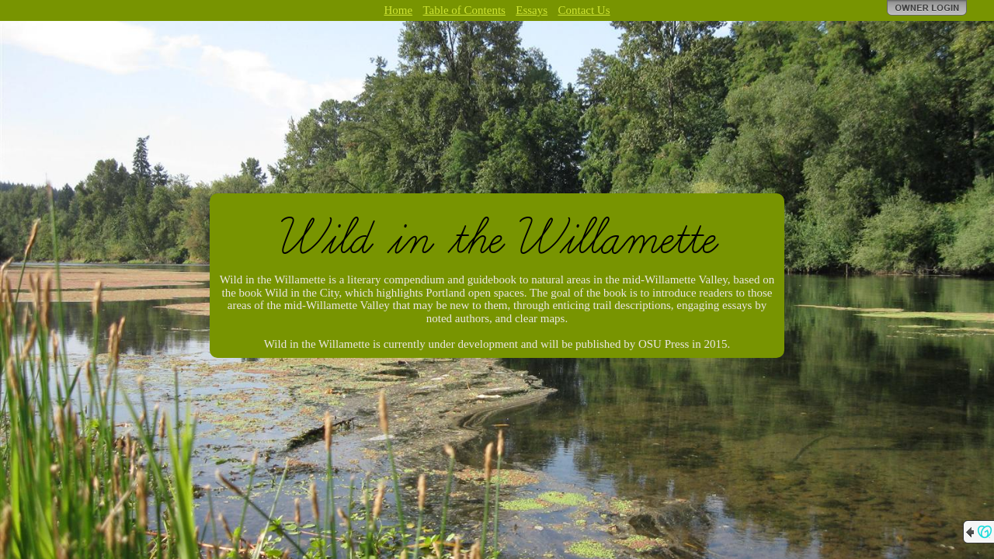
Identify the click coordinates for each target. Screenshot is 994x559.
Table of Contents (463, 10)
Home (398, 10)
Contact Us (584, 10)
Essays (531, 10)
